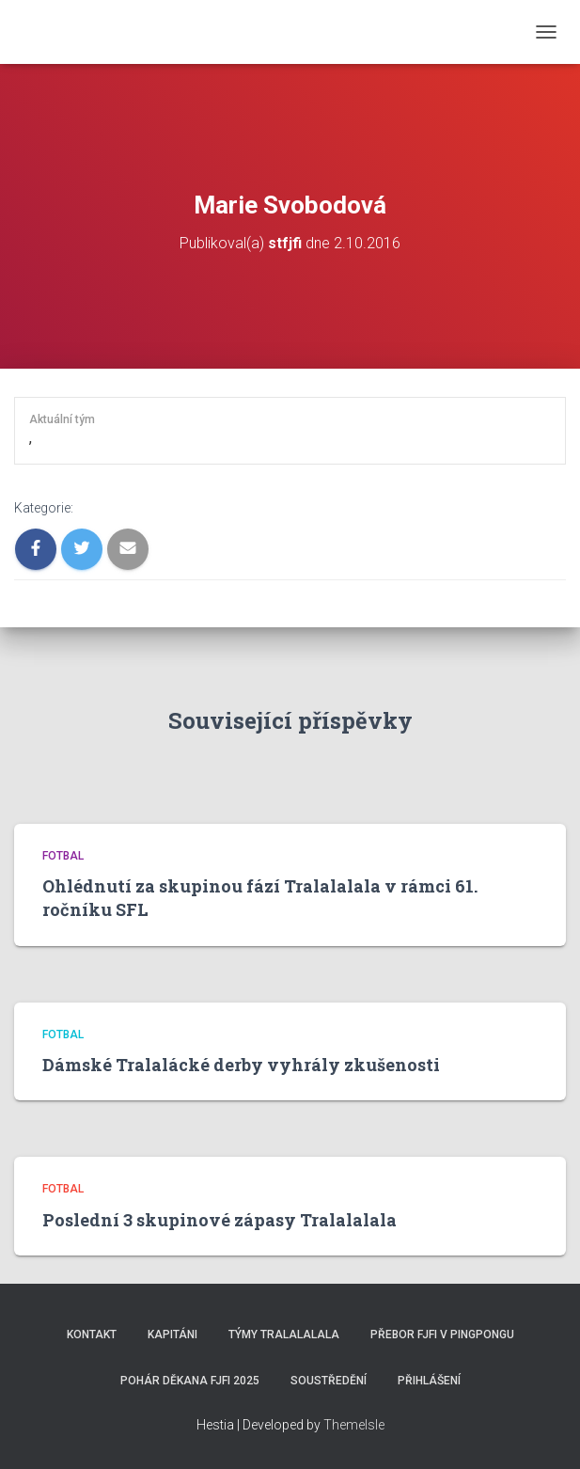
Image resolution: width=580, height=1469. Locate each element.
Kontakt (92, 1334)
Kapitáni (172, 1334)
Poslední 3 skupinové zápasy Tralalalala (219, 1219)
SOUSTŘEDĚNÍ (328, 1380)
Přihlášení (429, 1380)
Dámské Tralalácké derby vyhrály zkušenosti (241, 1064)
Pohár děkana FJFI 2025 (189, 1380)
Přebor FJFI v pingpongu (442, 1334)
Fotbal (63, 855)
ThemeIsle (353, 1424)
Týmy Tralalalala (283, 1334)
